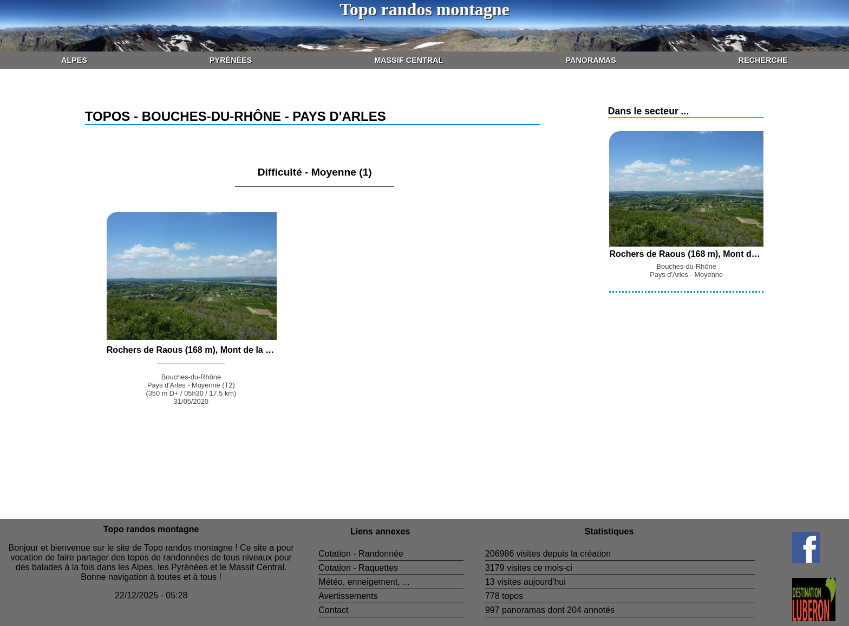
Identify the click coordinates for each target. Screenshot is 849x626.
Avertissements (347, 596)
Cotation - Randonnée (360, 553)
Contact (333, 610)
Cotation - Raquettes (358, 567)
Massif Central (408, 60)
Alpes (74, 60)
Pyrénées (231, 60)
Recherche (763, 60)
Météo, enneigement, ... (363, 581)
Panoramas (591, 60)
